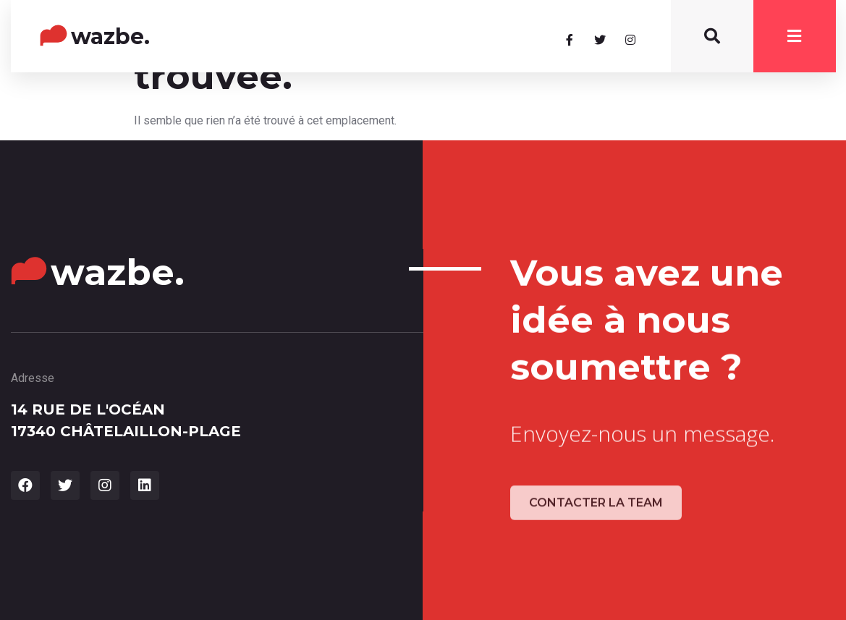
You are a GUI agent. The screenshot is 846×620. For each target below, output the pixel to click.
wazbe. (110, 36)
